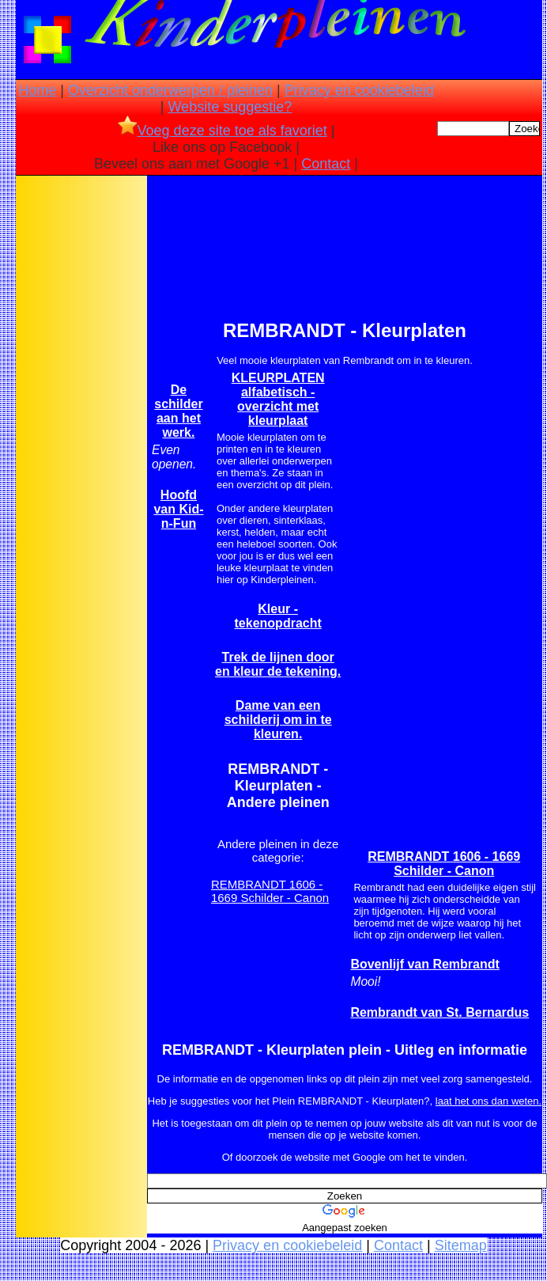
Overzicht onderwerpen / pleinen (170, 90)
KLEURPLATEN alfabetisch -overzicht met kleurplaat (278, 399)
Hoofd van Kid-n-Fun (178, 509)
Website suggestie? (230, 107)
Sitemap (461, 1245)
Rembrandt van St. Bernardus (439, 1012)
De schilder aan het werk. (178, 411)
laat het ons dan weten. (488, 1101)
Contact (325, 164)
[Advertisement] (81, 428)
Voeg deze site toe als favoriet (222, 130)
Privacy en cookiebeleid (359, 90)
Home (37, 90)
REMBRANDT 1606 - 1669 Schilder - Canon (270, 890)
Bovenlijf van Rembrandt (424, 964)
